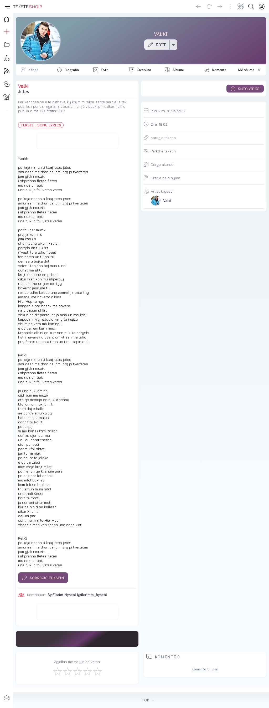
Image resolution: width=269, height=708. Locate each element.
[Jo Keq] (67, 671)
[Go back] (198, 6)
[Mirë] (77, 671)
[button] (6, 6)
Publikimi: (168, 111)
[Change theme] (240, 6)
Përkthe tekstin (163, 151)
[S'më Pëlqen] (57, 671)
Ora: (159, 124)
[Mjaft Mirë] (87, 671)
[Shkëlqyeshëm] (97, 671)
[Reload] (209, 6)
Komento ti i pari (205, 669)
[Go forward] (219, 6)
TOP (148, 700)
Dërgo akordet (163, 164)
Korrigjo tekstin (163, 137)
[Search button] (251, 6)
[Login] (261, 6)
